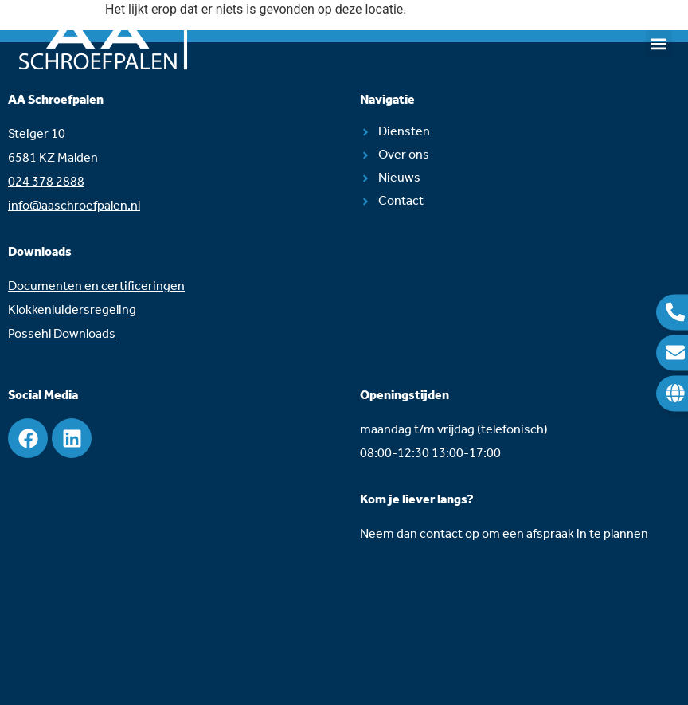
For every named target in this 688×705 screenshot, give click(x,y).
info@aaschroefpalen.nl (74, 206)
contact (441, 534)
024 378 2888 (46, 182)
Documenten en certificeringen (96, 286)
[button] (659, 43)
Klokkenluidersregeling (72, 310)
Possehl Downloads (61, 334)
